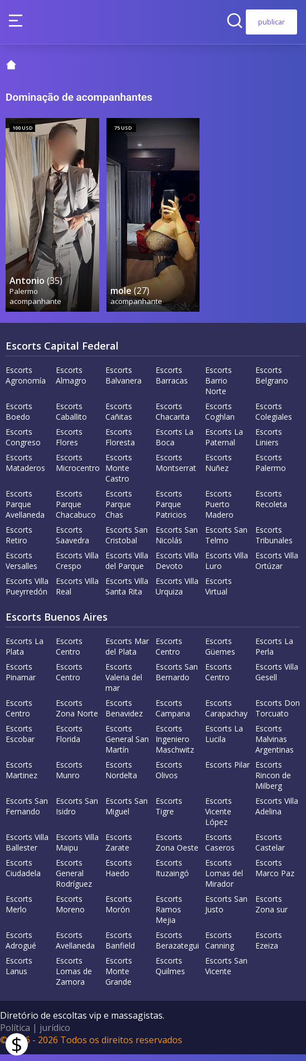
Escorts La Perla (274, 653)
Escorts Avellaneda (75, 946)
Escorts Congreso (23, 443)
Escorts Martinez (21, 776)
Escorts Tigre (169, 812)
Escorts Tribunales (274, 541)
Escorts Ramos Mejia (169, 916)
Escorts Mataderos (25, 469)
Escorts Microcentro (78, 469)
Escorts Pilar (227, 771)
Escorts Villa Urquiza (177, 592)
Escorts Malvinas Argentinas (274, 746)
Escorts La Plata (24, 653)
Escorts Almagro (71, 381)
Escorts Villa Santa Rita (126, 592)
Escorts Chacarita (173, 418)
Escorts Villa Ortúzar (276, 567)
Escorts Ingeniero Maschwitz (175, 746)
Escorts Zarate (118, 848)
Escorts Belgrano (271, 381)
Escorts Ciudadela (23, 874)
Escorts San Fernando (27, 812)
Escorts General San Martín (127, 746)
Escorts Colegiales (273, 418)
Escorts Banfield (120, 946)
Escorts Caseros (220, 848)
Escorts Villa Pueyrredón (27, 592)
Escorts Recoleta (271, 505)
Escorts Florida (69, 740)
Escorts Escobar (20, 740)
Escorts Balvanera (123, 381)
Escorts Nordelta (121, 776)
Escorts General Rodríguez (74, 880)
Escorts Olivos (169, 776)
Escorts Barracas (172, 381)
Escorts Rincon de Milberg (273, 782)
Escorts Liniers (268, 443)
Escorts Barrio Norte (218, 387)
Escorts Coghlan (220, 418)
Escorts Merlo (19, 910)
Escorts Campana (173, 714)
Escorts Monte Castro (118, 474)
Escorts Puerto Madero (219, 511)
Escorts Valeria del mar (123, 684)
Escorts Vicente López (218, 818)
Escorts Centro (69, 653)
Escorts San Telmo (226, 541)
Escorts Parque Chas (118, 511)
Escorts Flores (69, 443)
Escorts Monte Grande (118, 978)
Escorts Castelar (270, 848)
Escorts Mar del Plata (127, 653)
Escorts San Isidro (77, 812)
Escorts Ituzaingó (172, 874)
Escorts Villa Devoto (177, 567)
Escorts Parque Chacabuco (76, 511)
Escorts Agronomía (26, 381)
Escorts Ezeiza (268, 946)
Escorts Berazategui (177, 946)
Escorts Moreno (70, 910)
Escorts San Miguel (126, 812)
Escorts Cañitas (118, 418)
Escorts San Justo (226, 910)
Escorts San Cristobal (126, 541)
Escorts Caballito (71, 418)
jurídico (55, 1034)
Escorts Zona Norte (77, 714)
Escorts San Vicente (226, 972)
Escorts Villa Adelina (276, 812)
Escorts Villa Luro (226, 567)
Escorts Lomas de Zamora (74, 978)
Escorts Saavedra (72, 541)
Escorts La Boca (174, 443)
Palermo (24, 297)
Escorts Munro (69, 776)
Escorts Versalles (21, 567)
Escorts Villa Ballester (27, 848)
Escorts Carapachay (226, 714)
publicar (271, 22)
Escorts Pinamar (21, 678)
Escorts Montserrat (176, 469)
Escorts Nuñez (218, 469)
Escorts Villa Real (77, 592)
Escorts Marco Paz (274, 874)
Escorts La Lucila (224, 740)
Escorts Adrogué (21, 946)
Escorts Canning (219, 946)
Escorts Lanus (19, 972)
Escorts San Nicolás (177, 541)
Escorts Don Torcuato (277, 714)
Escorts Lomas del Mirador (224, 880)
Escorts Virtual (218, 592)
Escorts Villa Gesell (276, 678)
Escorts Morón (118, 910)
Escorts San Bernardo (177, 678)
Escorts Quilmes (170, 972)
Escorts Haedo (118, 874)
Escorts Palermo (270, 469)
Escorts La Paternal (224, 443)
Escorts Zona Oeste (177, 848)
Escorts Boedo (19, 418)
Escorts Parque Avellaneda (25, 511)
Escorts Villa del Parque (126, 567)
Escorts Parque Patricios (171, 511)
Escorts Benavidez (124, 714)
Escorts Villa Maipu (77, 848)
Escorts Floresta (120, 443)
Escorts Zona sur (271, 910)
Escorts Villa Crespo (77, 567)
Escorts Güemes (220, 653)
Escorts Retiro (19, 541)
